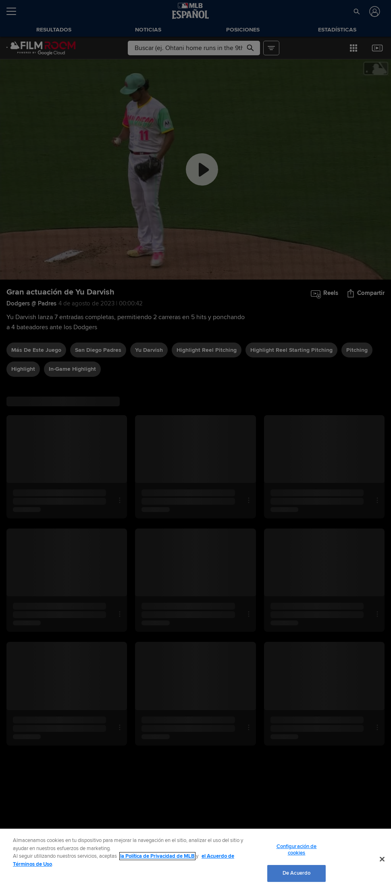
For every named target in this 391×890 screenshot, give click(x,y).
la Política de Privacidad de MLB (157, 856)
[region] (195, 859)
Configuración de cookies (297, 849)
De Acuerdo (296, 873)
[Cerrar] (382, 859)
